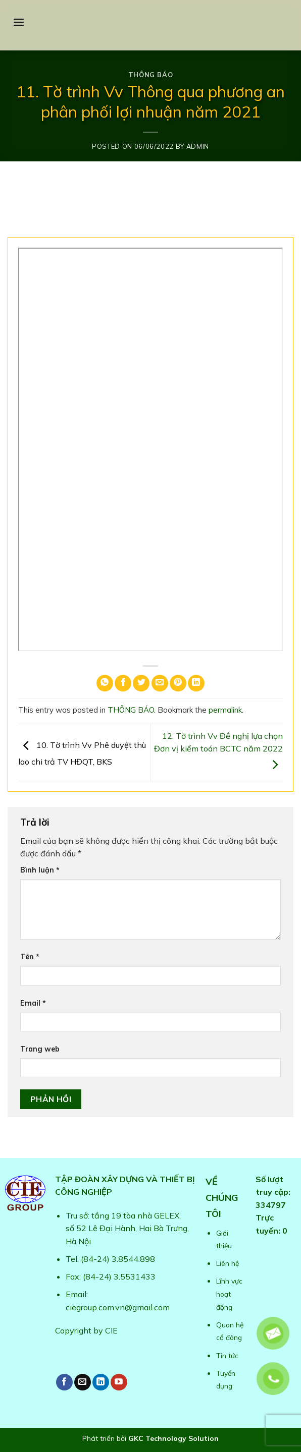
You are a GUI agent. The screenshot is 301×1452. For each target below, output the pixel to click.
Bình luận (40, 870)
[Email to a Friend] (160, 683)
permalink (225, 710)
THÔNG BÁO (150, 75)
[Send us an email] (82, 1382)
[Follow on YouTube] (119, 1382)
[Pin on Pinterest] (178, 683)
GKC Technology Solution (173, 1438)
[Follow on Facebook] (64, 1382)
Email (33, 1003)
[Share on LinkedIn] (196, 683)
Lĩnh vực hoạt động (229, 1293)
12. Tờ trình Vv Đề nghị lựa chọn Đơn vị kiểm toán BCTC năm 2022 (218, 750)
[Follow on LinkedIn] (100, 1382)
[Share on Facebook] (123, 683)
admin (197, 146)
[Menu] (19, 22)
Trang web (40, 1049)
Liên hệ (227, 1263)
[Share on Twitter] (141, 683)
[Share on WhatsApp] (104, 683)
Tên (29, 956)
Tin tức (227, 1355)
